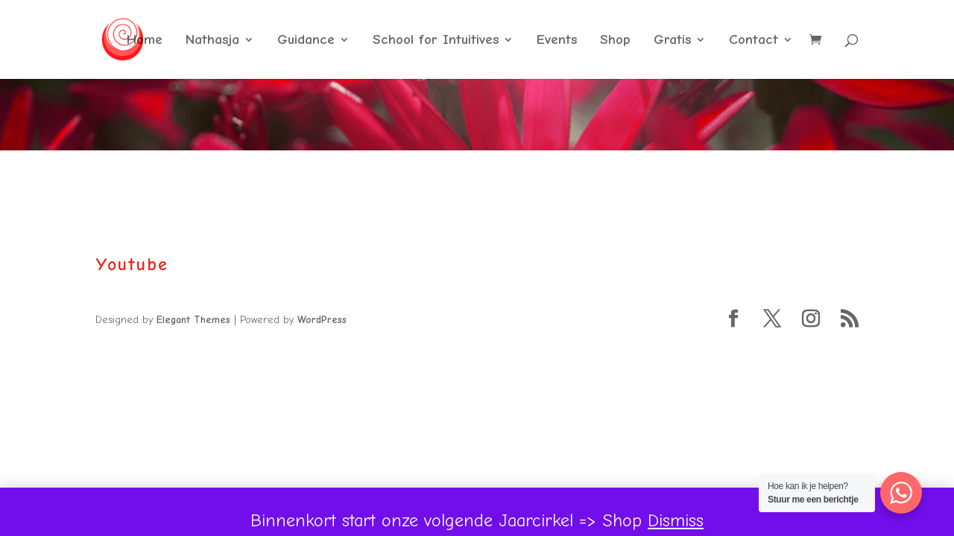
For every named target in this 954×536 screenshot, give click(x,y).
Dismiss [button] (676, 520)
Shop (615, 41)
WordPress (322, 319)
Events (557, 41)
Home (144, 41)
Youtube (131, 264)
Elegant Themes (193, 319)
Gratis (672, 41)
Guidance (306, 41)
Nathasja (212, 41)
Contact (753, 41)
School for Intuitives (436, 41)
